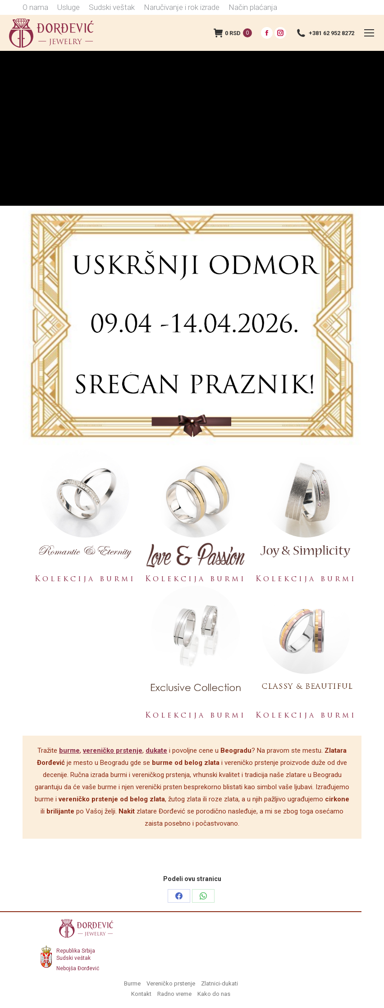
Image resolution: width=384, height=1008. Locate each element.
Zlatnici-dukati (219, 983)
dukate (156, 750)
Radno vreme (174, 993)
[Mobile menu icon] (369, 33)
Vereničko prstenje (170, 983)
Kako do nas (213, 993)
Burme (132, 983)
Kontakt (141, 993)
